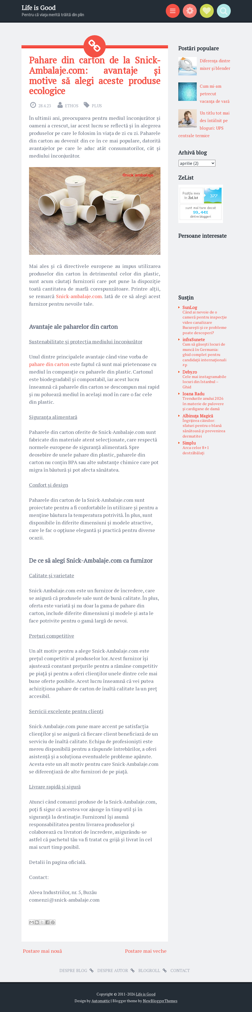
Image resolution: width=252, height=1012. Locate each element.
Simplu (189, 443)
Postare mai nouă (42, 950)
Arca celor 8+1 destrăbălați (196, 450)
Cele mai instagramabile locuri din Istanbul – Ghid (204, 381)
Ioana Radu (193, 393)
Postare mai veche (146, 950)
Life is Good (38, 7)
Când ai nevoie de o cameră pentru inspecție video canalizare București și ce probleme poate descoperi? (205, 322)
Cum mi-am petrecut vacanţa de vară (215, 93)
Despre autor (112, 970)
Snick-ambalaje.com (79, 296)
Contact (180, 970)
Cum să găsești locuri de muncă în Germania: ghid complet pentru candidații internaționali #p (204, 354)
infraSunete (194, 339)
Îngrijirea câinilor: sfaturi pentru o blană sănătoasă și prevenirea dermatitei (204, 428)
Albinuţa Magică (198, 416)
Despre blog (73, 970)
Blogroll (149, 970)
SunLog (190, 307)
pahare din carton (49, 364)
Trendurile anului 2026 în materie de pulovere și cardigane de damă (203, 403)
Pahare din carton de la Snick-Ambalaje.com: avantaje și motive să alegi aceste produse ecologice (94, 75)
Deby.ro (190, 372)
